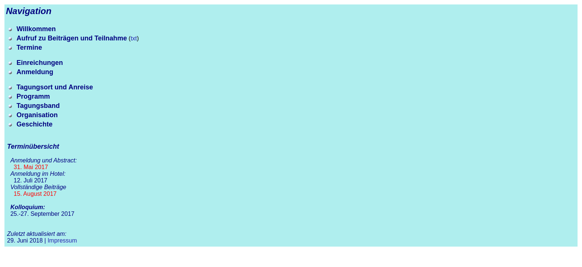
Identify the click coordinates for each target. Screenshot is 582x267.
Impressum (62, 240)
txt (134, 38)
